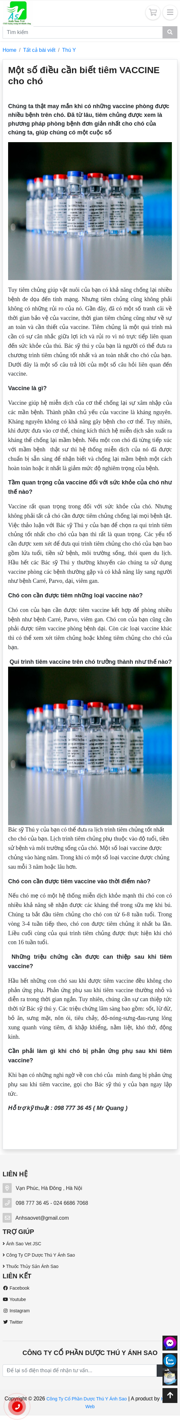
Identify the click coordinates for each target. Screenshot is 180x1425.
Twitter (13, 1322)
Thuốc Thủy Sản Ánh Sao (30, 1266)
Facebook (16, 1288)
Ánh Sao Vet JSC (22, 1243)
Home (10, 50)
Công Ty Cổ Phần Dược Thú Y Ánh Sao (86, 1398)
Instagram (16, 1310)
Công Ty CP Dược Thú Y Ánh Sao (39, 1255)
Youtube (14, 1299)
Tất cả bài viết (39, 50)
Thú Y (69, 50)
